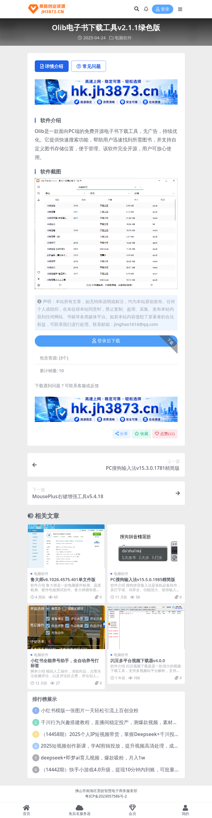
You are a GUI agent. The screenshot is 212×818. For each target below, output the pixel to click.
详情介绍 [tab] (51, 66)
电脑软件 (123, 38)
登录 (162, 9)
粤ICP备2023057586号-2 (106, 796)
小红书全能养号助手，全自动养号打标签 (65, 663)
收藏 (141, 433)
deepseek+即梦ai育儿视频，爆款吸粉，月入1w (93, 757)
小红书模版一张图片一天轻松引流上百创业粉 (89, 710)
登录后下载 (106, 340)
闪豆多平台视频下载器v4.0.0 (137, 660)
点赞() (165, 433)
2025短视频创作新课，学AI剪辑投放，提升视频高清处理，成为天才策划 (120, 745)
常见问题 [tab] (89, 66)
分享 (121, 433)
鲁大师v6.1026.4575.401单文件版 (63, 579)
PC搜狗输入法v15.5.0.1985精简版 (142, 579)
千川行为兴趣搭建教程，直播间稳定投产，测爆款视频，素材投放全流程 (119, 722)
